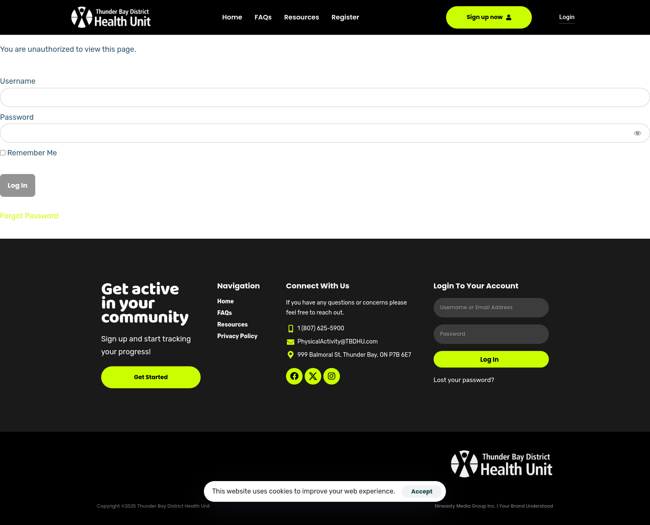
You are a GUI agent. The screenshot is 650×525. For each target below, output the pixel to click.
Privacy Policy (237, 336)
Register (345, 17)
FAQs (263, 17)
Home (232, 17)
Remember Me (28, 152)
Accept (421, 491)
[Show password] (638, 133)
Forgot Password (29, 215)
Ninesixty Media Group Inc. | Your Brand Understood (494, 506)
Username (18, 81)
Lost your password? (464, 380)
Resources (301, 17)
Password (17, 117)
